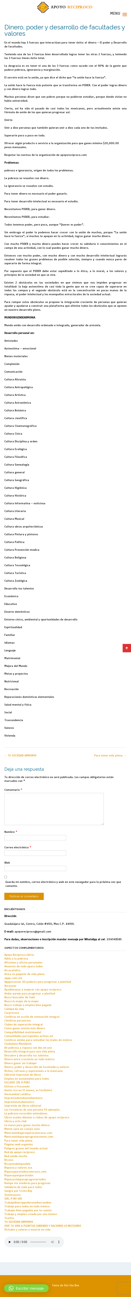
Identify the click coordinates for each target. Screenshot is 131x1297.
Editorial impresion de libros (22, 1074)
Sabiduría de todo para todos (23, 1187)
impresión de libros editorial (22, 1105)
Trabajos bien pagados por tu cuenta (28, 1210)
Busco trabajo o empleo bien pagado (27, 1005)
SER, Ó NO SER (13, 1198)
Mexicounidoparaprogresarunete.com (28, 1136)
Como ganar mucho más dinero (24, 1028)
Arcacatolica (12, 970)
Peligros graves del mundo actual (26, 1148)
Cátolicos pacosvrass (17, 1020)
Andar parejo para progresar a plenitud (29, 993)
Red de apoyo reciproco (19, 1152)
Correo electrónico (17, 847)
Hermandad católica (17, 1094)
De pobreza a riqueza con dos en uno (28, 1047)
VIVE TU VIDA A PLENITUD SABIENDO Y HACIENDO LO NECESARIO (42, 1225)
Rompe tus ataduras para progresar (27, 1183)
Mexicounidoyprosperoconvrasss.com (28, 1132)
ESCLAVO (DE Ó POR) (17, 1082)
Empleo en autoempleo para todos (26, 1078)
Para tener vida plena (18, 1140)
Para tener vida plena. (110, 755)
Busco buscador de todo (19, 997)
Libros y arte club (15, 1121)
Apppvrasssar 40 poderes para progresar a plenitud (37, 981)
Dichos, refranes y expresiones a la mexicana (33, 1070)
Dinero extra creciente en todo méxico (29, 1059)
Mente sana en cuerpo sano (22, 1128)
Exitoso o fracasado (17, 1086)
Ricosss (8, 1159)
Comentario (13, 789)
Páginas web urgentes (18, 1144)
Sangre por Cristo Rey (18, 1190)
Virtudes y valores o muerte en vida (27, 1229)
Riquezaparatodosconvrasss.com (25, 1171)
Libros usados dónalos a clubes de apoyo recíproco (36, 1117)
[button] (26, 1288)
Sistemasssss (12, 1194)
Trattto (9, 1218)
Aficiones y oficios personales (23, 962)
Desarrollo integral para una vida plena (29, 1051)
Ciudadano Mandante (18, 1043)
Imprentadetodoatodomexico (23, 1097)
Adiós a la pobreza (16, 958)
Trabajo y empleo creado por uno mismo (30, 1214)
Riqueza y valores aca (18, 1167)
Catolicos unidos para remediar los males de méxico (38, 1039)
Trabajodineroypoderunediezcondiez (27, 1202)
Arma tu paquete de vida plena (24, 974)
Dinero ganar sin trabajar (20, 1063)
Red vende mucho (15, 1156)
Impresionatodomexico (19, 1101)
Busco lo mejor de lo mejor (21, 1001)
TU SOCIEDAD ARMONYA (20, 755)
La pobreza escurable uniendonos (25, 1113)
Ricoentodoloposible (17, 1163)
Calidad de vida (14, 1009)
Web (7, 862)
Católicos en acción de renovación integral (31, 1016)
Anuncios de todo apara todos (23, 966)
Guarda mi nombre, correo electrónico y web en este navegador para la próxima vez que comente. (63, 883)
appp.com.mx (13, 978)
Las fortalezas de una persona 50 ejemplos (32, 1109)
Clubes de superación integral (23, 1024)
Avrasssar (10, 985)
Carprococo (11, 1012)
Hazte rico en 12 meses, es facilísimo (28, 1090)
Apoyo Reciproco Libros (19, 954)
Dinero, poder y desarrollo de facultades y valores (36, 1066)
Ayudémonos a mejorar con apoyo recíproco (32, 989)
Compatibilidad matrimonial (22, 1032)
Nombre (10, 831)
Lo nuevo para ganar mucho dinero (26, 1125)
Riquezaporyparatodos (18, 1175)
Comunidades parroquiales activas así (28, 1036)
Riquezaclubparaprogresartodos (25, 1179)
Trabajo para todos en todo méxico (27, 1206)
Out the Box (71, 1285)
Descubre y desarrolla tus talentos (26, 1055)
